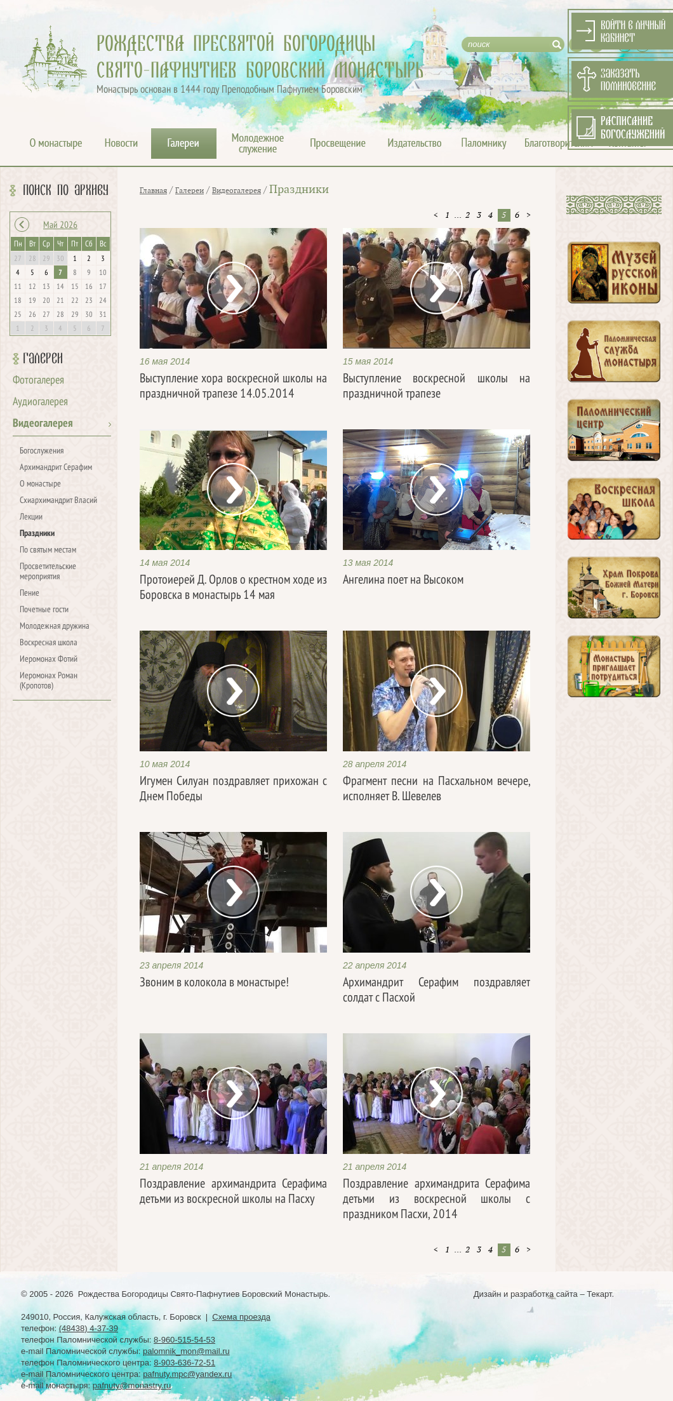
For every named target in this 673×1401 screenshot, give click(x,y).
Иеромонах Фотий (48, 659)
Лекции (31, 517)
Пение (29, 593)
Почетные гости (44, 610)
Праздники (37, 534)
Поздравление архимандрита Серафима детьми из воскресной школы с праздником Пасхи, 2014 (436, 1200)
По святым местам (48, 550)
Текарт (599, 1294)
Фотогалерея (38, 380)
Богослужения (41, 451)
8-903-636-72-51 (184, 1362)
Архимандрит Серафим (56, 468)
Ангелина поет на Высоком (403, 580)
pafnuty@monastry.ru (132, 1385)
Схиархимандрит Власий (58, 501)
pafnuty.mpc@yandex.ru (187, 1374)
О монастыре (40, 484)
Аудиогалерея (40, 402)
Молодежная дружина (55, 626)
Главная (153, 190)
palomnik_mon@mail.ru (186, 1351)
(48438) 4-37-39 (88, 1328)
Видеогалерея (43, 424)
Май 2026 (60, 225)
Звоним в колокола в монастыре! (214, 983)
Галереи (43, 358)
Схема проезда (241, 1317)
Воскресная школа (48, 643)
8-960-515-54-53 (184, 1339)
